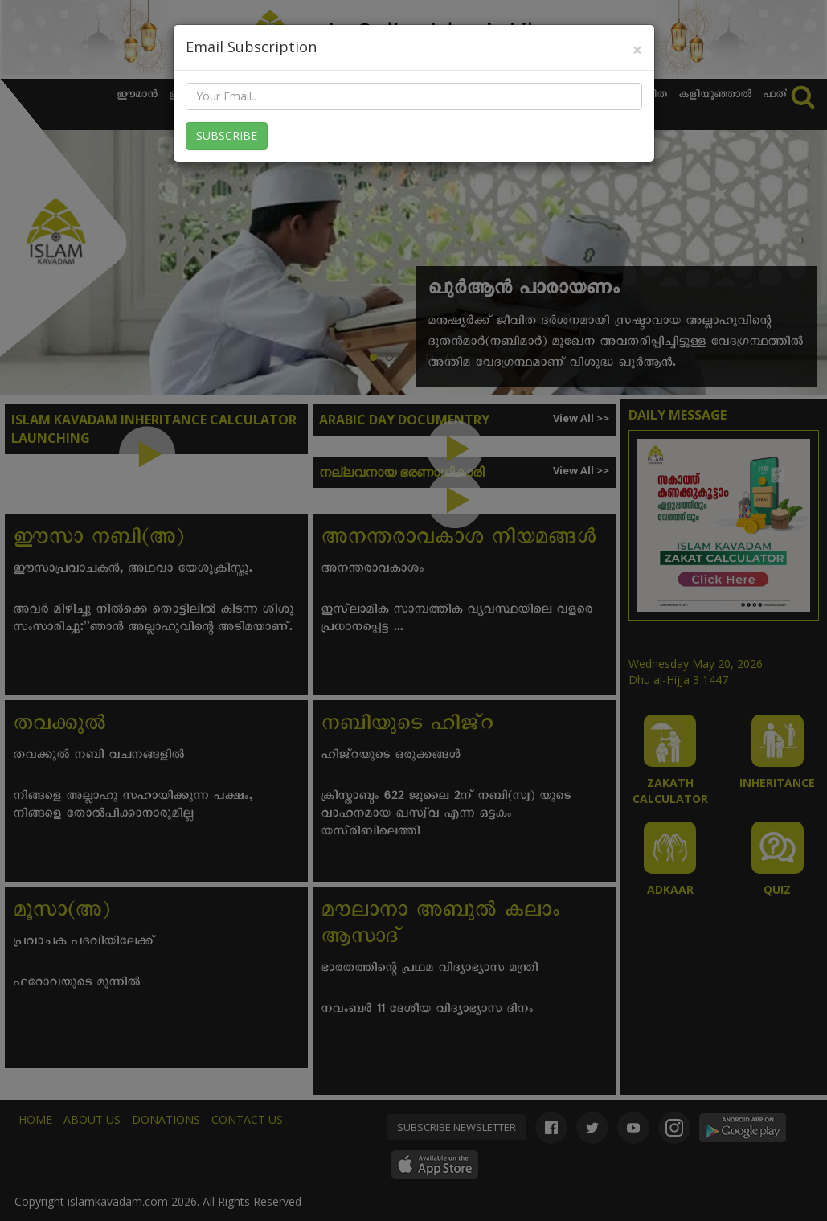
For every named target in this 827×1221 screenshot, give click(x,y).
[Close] (637, 50)
